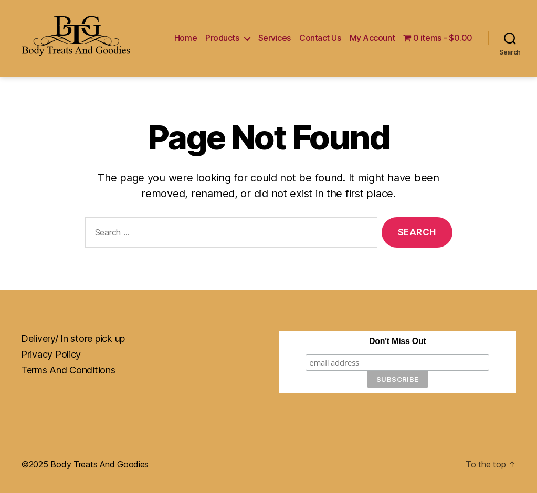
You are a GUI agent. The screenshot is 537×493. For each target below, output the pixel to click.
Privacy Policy (51, 354)
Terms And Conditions (68, 370)
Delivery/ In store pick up (73, 338)
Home (185, 38)
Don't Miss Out (397, 341)
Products (222, 38)
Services (274, 38)
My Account (372, 38)
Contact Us (320, 38)
